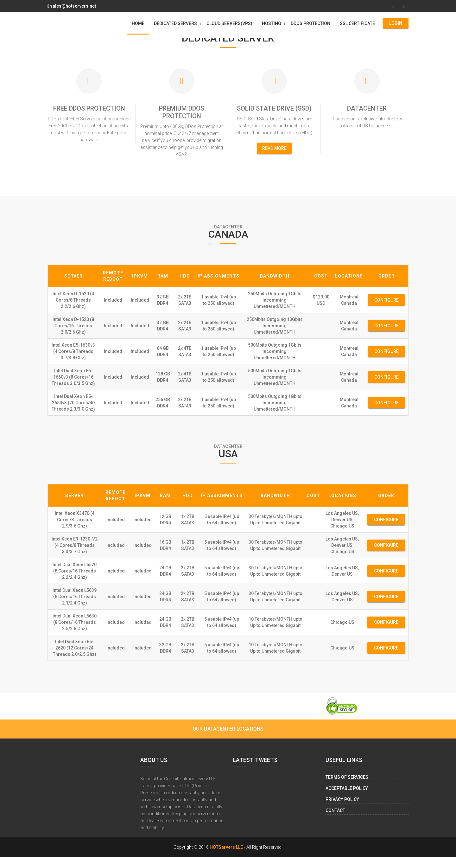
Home (138, 23)
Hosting (274, 23)
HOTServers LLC (226, 847)
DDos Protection (310, 23)
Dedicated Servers (178, 23)
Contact (335, 810)
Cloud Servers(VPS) (229, 23)
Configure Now (386, 301)
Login (395, 23)
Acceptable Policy (347, 788)
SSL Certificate (357, 23)
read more (274, 148)
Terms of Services (347, 777)
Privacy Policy (342, 799)
